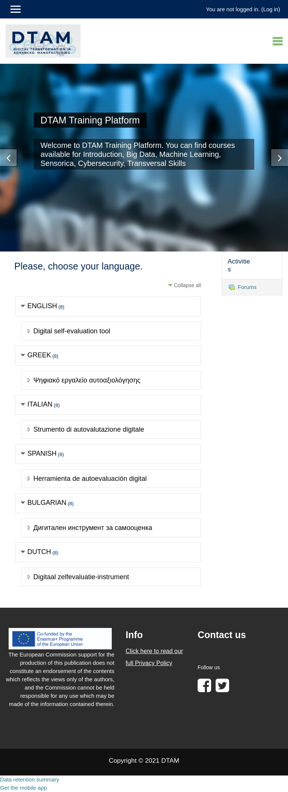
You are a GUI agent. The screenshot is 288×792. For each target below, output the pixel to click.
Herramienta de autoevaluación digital (90, 478)
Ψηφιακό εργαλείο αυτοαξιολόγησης (86, 380)
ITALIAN (39, 404)
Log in (270, 9)
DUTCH (39, 552)
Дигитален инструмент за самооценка (92, 528)
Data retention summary (29, 780)
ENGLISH (42, 306)
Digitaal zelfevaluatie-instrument (81, 577)
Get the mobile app (23, 788)
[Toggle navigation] (277, 41)
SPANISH (42, 453)
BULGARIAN (46, 502)
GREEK (39, 355)
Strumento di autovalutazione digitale (88, 429)
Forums (242, 287)
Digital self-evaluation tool (71, 331)
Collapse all (187, 285)
